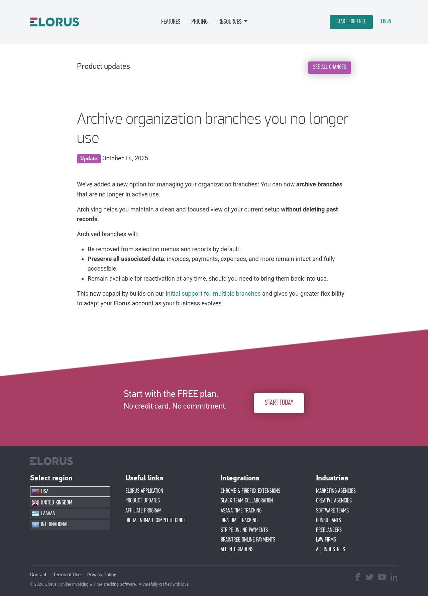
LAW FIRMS (326, 540)
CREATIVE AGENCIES (334, 501)
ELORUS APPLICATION (144, 491)
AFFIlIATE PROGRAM (143, 511)
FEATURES (171, 21)
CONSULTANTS (328, 520)
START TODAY (279, 403)
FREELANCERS (329, 530)
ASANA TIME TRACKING (241, 511)
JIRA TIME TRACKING (239, 520)
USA (40, 492)
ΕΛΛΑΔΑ (43, 514)
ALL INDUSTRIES (330, 550)
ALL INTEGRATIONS (237, 550)
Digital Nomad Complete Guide (155, 520)
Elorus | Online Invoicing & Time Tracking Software (90, 584)
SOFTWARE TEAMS (332, 511)
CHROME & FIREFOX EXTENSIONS (250, 491)
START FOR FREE (351, 22)
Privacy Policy (101, 574)
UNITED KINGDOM (51, 503)
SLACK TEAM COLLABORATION (247, 501)
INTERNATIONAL (49, 525)
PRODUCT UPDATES (142, 501)
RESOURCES (230, 21)
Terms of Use (67, 574)
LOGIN (386, 22)
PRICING (199, 21)
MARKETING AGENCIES (336, 491)
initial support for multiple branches (213, 293)
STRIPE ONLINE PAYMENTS (244, 530)
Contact (38, 574)
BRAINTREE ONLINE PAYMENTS (248, 540)
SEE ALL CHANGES (329, 67)
